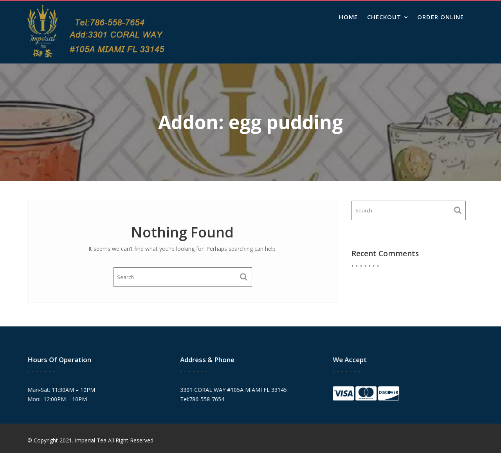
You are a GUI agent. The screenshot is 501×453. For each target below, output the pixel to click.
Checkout (384, 17)
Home (348, 17)
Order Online (440, 17)
